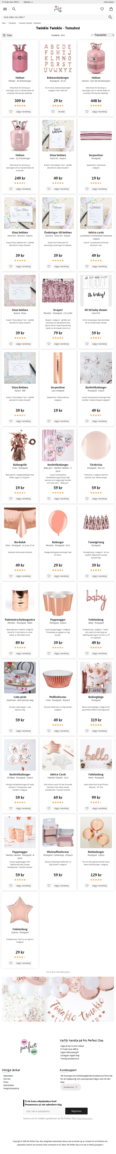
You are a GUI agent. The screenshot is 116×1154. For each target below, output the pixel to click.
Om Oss (7, 1079)
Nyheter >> (28, 2)
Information (109, 2)
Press (5, 1082)
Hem (4, 23)
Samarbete (8, 1085)
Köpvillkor (8, 1075)
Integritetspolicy (11, 1088)
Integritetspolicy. (84, 1118)
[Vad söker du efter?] (58, 17)
